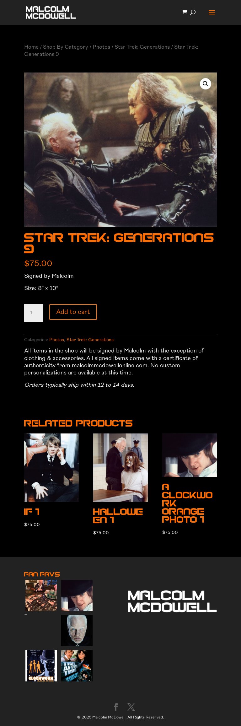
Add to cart (73, 312)
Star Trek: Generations (142, 47)
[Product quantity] (33, 313)
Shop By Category (65, 47)
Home (31, 47)
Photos (101, 47)
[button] (205, 83)
